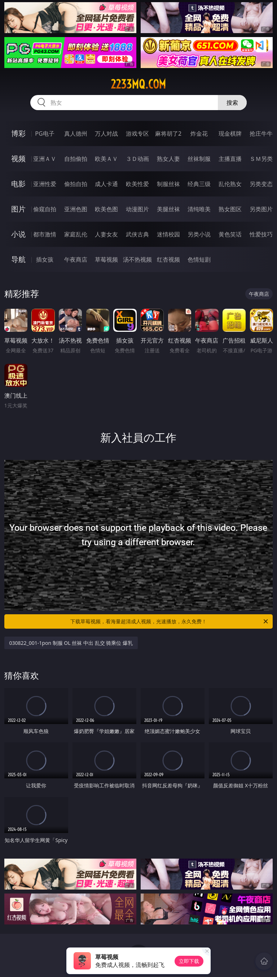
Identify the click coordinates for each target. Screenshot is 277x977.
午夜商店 (75, 259)
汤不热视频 (137, 259)
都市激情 (44, 234)
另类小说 (199, 234)
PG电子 (44, 133)
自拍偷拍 (75, 159)
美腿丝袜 (168, 209)
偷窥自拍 (44, 209)
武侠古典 (137, 234)
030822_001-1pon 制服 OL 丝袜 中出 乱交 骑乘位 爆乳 (71, 642)
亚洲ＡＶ (44, 159)
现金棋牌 (230, 133)
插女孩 (44, 259)
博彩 (18, 133)
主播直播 (230, 159)
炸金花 (199, 133)
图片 (18, 209)
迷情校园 (168, 234)
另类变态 (261, 184)
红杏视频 (168, 259)
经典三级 (199, 184)
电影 (18, 184)
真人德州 (75, 133)
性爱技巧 (261, 234)
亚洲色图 (75, 209)
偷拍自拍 (75, 184)
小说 (18, 234)
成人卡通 (106, 184)
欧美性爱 (137, 184)
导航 (18, 259)
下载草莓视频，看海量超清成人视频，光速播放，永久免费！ (169, 621)
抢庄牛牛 (261, 133)
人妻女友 (106, 234)
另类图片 (261, 209)
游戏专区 (137, 133)
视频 (18, 158)
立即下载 (189, 961)
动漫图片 (137, 209)
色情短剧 (199, 259)
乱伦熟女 (230, 184)
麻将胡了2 (168, 133)
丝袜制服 (199, 159)
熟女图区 (230, 209)
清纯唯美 (199, 209)
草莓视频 (106, 259)
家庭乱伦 (75, 234)
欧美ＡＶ (106, 159)
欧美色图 (106, 209)
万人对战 (106, 133)
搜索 (232, 103)
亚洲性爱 (44, 184)
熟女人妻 (168, 159)
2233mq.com (138, 84)
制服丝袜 (168, 184)
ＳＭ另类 (261, 159)
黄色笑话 (230, 234)
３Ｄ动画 (137, 159)
